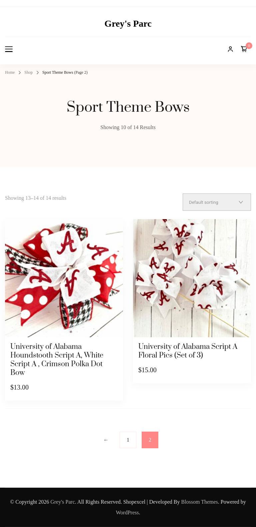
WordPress (127, 512)
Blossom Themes (199, 502)
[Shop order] (217, 202)
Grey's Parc (127, 23)
